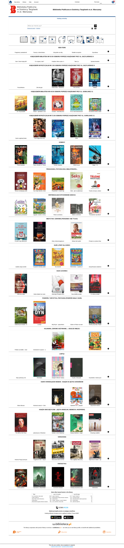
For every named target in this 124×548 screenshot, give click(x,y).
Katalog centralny (62, 18)
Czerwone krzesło (76, 497)
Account (36, 2)
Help (30, 2)
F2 (107, 2)
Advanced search (31, 28)
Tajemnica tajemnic (76, 501)
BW (85, 2)
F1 (103, 2)
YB (88, 2)
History (24, 2)
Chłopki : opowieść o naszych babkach (59, 500)
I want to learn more (56, 546)
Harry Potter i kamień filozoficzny (38, 498)
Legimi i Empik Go (35, 497)
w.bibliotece (57, 527)
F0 (101, 2)
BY (91, 2)
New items (17, 2)
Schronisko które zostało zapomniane (80, 498)
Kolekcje (38, 28)
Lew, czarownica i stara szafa (37, 496)
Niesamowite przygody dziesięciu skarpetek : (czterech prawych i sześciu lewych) (47, 501)
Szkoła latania (34, 500)
